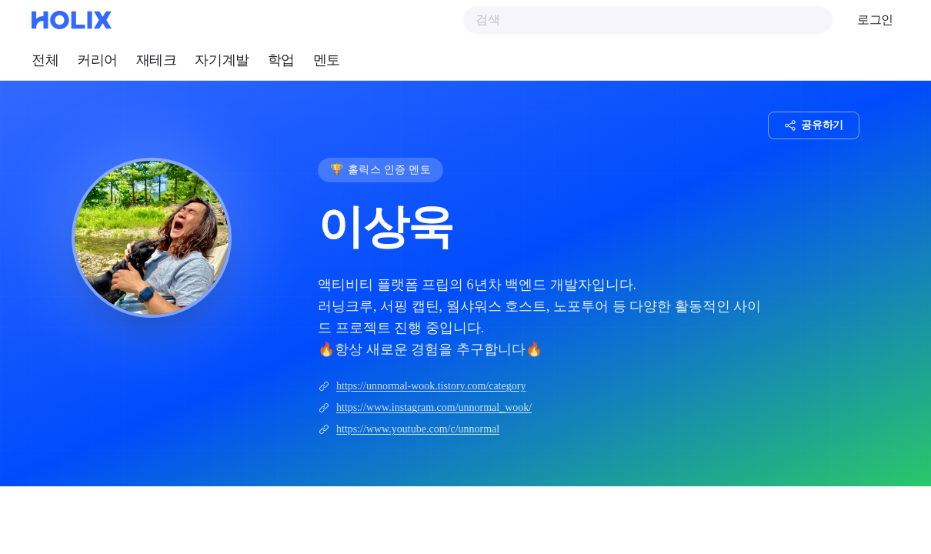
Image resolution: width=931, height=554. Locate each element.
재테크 (156, 60)
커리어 (97, 60)
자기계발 (222, 60)
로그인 (875, 19)
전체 (45, 60)
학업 (281, 60)
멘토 (326, 60)
